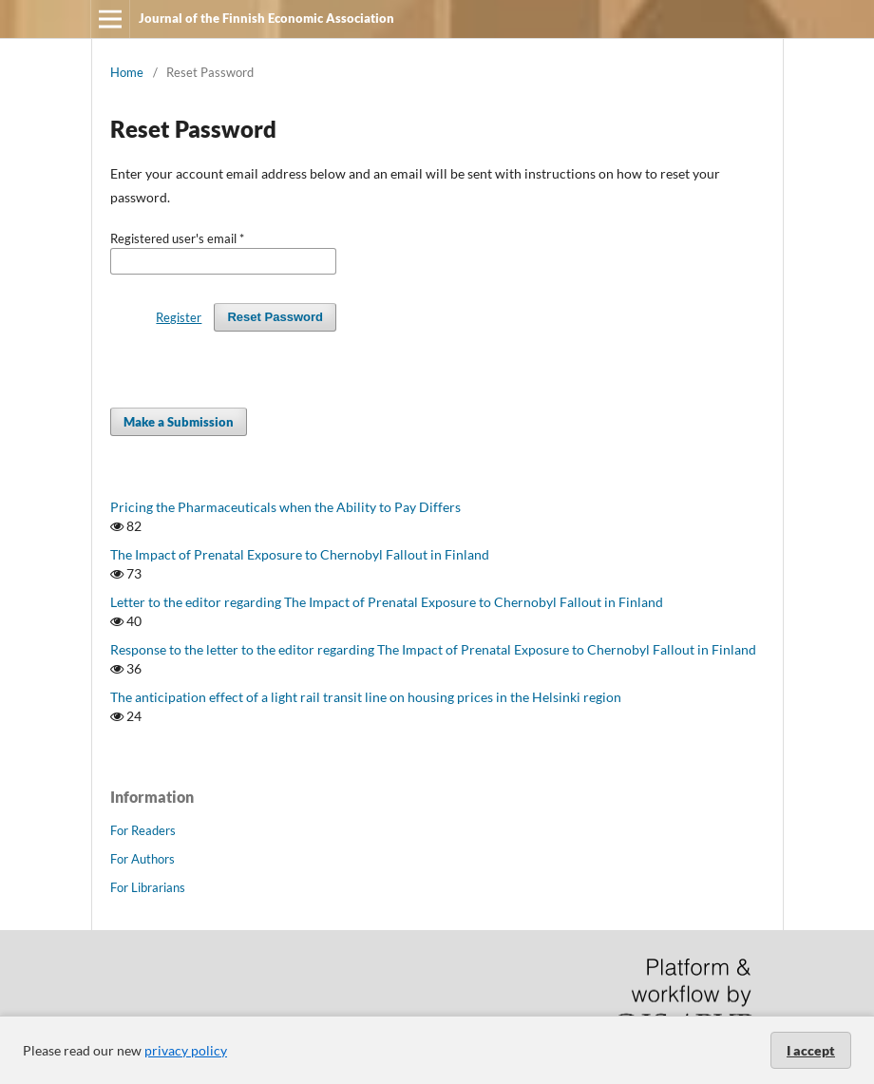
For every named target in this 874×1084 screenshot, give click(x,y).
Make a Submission (179, 421)
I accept (811, 1050)
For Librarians (147, 887)
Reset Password (275, 317)
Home (126, 72)
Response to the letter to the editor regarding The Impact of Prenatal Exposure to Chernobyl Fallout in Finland (433, 649)
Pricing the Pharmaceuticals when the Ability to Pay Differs (285, 507)
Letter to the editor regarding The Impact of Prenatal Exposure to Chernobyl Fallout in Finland (386, 602)
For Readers (143, 830)
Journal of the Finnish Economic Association (266, 18)
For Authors (142, 858)
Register (178, 317)
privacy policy (185, 1050)
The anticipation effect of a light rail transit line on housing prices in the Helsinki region (365, 697)
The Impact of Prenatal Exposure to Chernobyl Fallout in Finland (299, 554)
